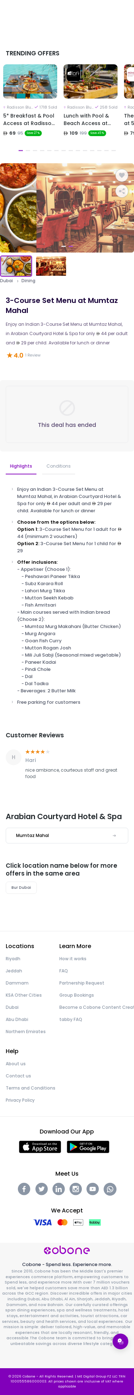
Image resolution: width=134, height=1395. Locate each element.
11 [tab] (92, 150)
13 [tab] (106, 150)
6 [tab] (56, 150)
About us (16, 1064)
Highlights (21, 466)
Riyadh (13, 959)
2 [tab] (28, 150)
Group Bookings (76, 995)
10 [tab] (85, 150)
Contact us (18, 1076)
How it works (72, 959)
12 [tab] (99, 150)
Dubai (6, 281)
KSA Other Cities (24, 995)
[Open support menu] (120, 1341)
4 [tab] (42, 150)
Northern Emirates (26, 1031)
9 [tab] (78, 150)
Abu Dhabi (17, 1019)
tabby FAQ (70, 1019)
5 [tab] (49, 150)
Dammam (17, 983)
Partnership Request (81, 983)
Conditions (58, 466)
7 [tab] (63, 150)
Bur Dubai (21, 887)
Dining (28, 281)
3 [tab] (35, 150)
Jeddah (14, 971)
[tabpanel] (30, 109)
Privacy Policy (20, 1100)
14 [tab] (113, 150)
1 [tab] (21, 150)
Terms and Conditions (30, 1088)
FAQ (63, 971)
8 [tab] (71, 150)
